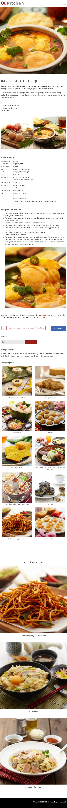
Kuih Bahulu (49, 433)
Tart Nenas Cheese (50, 539)
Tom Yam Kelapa (17, 433)
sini (44, 317)
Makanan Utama (14, 328)
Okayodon (33, 711)
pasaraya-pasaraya (46, 315)
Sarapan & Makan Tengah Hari (33, 328)
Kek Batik (50, 504)
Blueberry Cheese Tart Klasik (17, 398)
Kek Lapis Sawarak (49, 398)
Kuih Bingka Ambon (17, 467)
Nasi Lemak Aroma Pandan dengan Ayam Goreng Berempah (50, 468)
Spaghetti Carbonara (33, 787)
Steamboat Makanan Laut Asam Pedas (17, 504)
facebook (58, 328)
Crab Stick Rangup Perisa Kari (17, 539)
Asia (4, 328)
